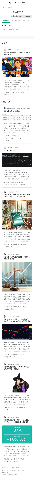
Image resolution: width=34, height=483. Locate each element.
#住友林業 (6, 136)
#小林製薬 (13, 136)
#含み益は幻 (23, 184)
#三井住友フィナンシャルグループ (13, 138)
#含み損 (6, 410)
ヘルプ (15, 470)
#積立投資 (6, 182)
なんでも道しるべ (11, 192)
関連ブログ (26, 20)
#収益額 (22, 459)
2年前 (28, 108)
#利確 (5, 407)
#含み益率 (16, 244)
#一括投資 (23, 307)
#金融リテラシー (8, 94)
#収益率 (6, 461)
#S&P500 (20, 182)
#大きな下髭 (7, 357)
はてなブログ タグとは (7, 470)
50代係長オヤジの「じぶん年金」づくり (16, 108)
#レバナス (11, 407)
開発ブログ (21, 470)
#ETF (16, 407)
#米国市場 (16, 354)
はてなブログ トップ (7, 7)
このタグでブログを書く (25, 16)
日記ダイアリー (10, 49)
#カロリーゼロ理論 (18, 92)
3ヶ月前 (17, 49)
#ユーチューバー (14, 461)
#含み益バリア (8, 92)
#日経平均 (13, 182)
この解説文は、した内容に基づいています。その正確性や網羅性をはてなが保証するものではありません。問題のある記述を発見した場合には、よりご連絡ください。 (10, 29)
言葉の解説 (6, 20)
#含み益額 (23, 244)
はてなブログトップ (7, 472)
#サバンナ (6, 184)
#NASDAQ (23, 354)
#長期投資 (6, 246)
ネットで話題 (16, 20)
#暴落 (12, 246)
